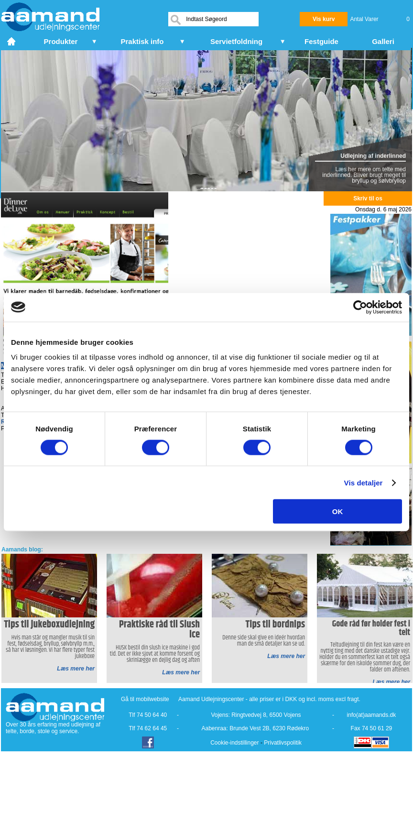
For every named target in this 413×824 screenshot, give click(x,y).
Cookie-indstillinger (234, 742)
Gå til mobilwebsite (145, 699)
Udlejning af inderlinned (373, 156)
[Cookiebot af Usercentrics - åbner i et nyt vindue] (360, 307)
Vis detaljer (363, 482)
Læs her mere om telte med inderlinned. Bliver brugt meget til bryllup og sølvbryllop (364, 175)
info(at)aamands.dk (371, 715)
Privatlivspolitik (283, 742)
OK (337, 511)
